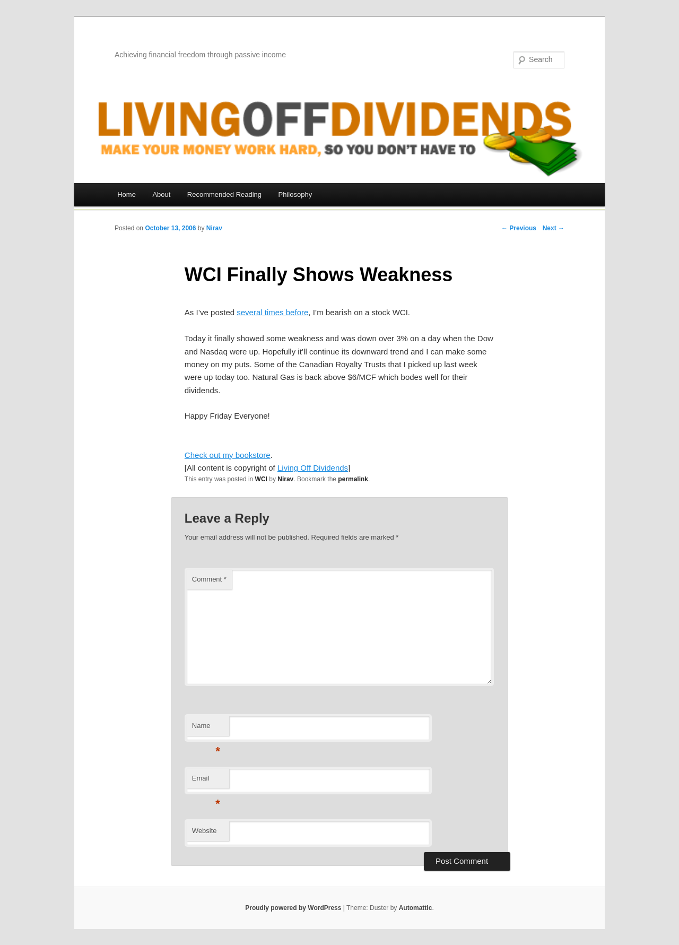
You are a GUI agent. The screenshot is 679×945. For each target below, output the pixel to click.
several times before (272, 312)
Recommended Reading (224, 194)
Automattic (415, 908)
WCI (261, 479)
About (161, 194)
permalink (353, 479)
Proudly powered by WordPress (293, 908)
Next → (553, 228)
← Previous (518, 228)
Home (126, 194)
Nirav (214, 228)
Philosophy (295, 194)
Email (206, 781)
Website (204, 831)
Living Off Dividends (312, 467)
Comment (209, 579)
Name (206, 729)
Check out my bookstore (228, 455)
